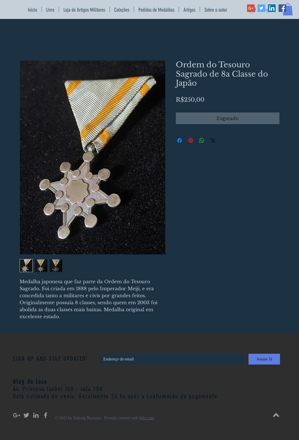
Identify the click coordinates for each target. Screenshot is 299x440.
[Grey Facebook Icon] (45, 415)
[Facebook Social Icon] (282, 8)
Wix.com (146, 418)
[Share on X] (212, 140)
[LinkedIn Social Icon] (272, 8)
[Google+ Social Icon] (251, 8)
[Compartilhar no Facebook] (179, 140)
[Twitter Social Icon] (261, 8)
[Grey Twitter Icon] (26, 415)
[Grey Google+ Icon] (16, 415)
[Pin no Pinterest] (190, 140)
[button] (288, 9)
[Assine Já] (264, 359)
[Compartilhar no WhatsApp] (201, 140)
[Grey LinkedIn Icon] (36, 415)
